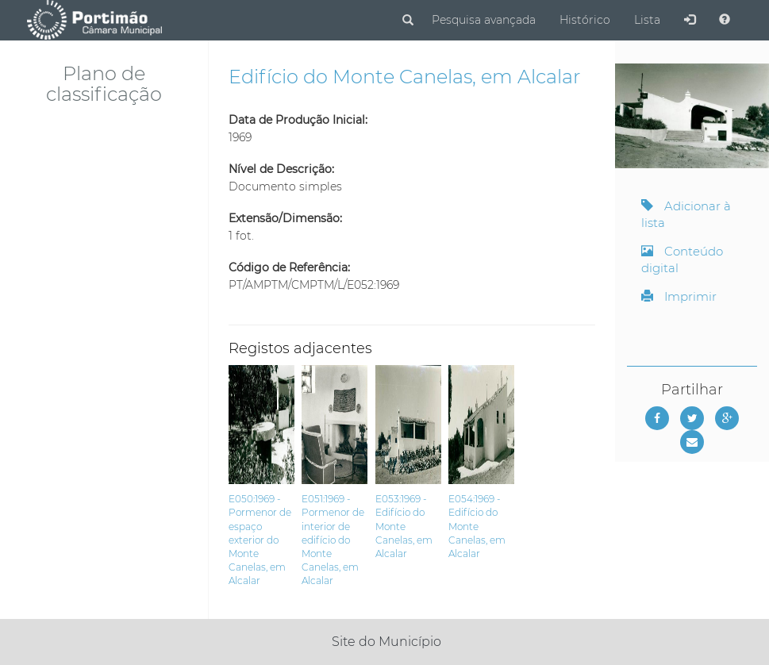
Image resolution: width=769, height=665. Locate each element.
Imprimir (679, 296)
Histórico (584, 20)
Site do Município (386, 641)
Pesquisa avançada (484, 20)
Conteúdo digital (682, 259)
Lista (647, 20)
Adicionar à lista (686, 214)
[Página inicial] (94, 20)
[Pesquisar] (408, 20)
